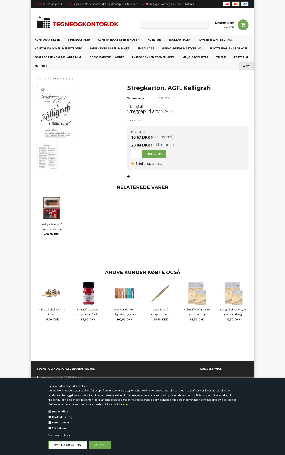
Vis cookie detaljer (59, 435)
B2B (246, 66)
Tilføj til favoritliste (147, 163)
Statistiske (59, 428)
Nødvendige (60, 411)
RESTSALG (241, 57)
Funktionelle (60, 422)
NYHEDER (41, 66)
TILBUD (221, 57)
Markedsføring (62, 417)
